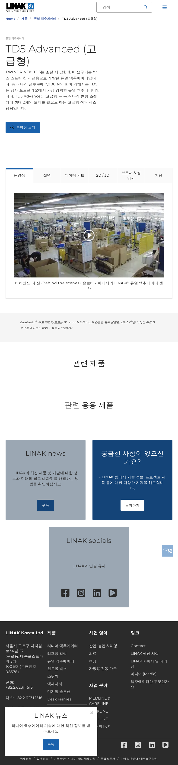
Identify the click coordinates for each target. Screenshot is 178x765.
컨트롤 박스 (57, 668)
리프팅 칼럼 (57, 653)
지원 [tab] (158, 175)
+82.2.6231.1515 (19, 687)
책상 (92, 661)
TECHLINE (98, 719)
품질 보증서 (108, 758)
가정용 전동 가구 (103, 668)
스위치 (52, 676)
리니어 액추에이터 (62, 646)
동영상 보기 (22, 127)
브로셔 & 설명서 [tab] (131, 175)
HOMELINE (99, 726)
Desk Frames (59, 699)
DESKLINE (98, 711)
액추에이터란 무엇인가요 (150, 684)
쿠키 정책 (25, 758)
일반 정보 (42, 758)
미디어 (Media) (143, 674)
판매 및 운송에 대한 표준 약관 (139, 758)
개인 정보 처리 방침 (83, 758)
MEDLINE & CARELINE (99, 701)
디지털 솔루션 (58, 691)
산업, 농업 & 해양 (103, 646)
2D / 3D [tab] (102, 175)
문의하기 (132, 505)
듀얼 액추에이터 (60, 661)
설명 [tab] (47, 175)
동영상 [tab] (19, 175)
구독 (45, 505)
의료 (92, 653)
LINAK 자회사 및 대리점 (149, 664)
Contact (138, 646)
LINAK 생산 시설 (145, 653)
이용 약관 (60, 758)
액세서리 (54, 684)
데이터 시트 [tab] (74, 175)
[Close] (92, 712)
